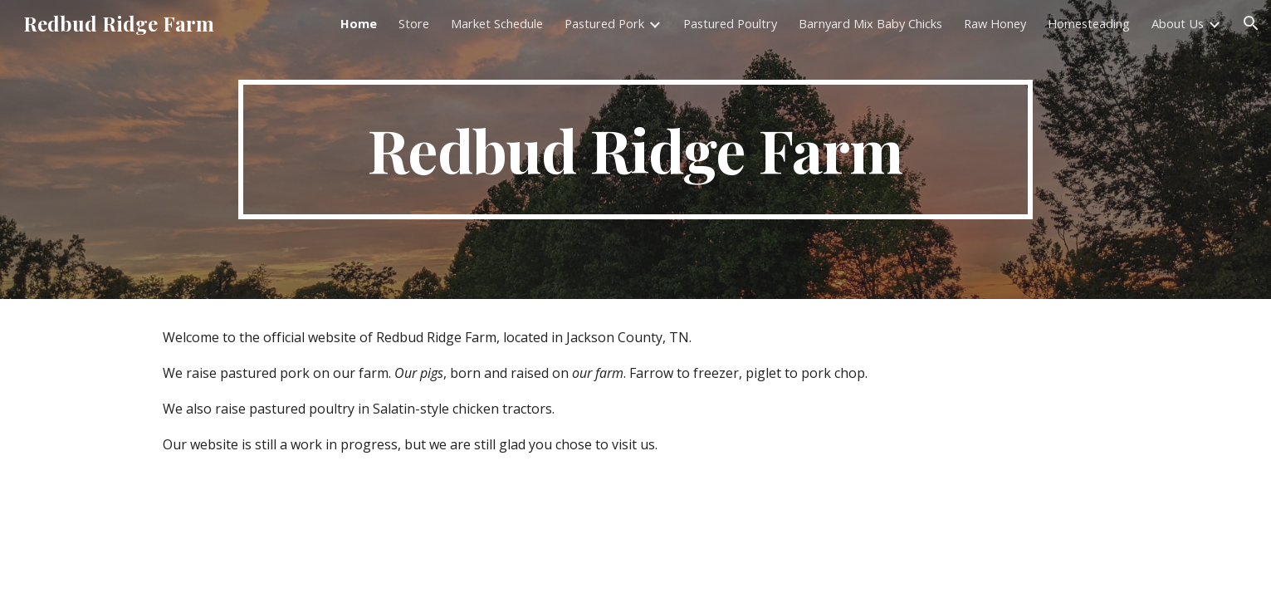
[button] (1251, 23)
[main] (635, 149)
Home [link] (358, 23)
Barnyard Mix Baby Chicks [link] (870, 23)
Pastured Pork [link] (604, 23)
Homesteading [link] (1089, 23)
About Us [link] (1177, 23)
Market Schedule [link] (497, 23)
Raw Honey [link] (995, 23)
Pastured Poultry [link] (730, 23)
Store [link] (413, 23)
